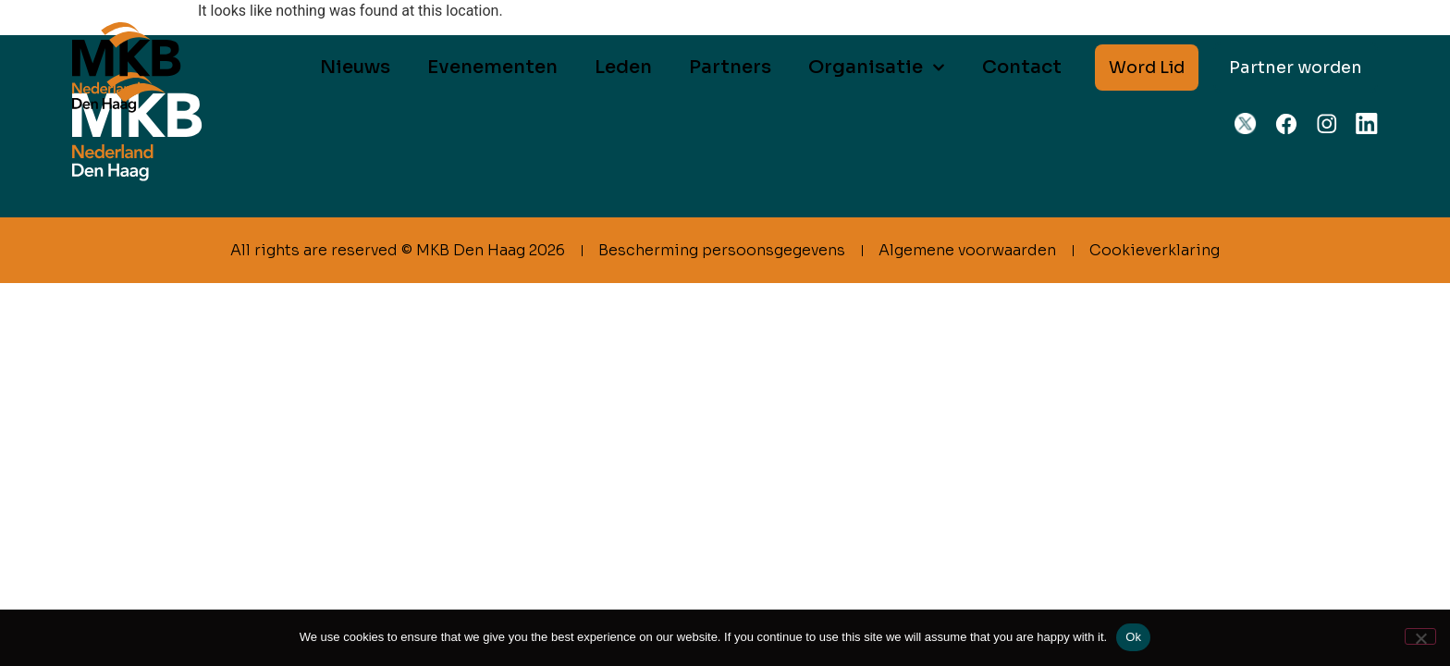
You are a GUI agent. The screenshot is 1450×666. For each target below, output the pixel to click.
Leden (623, 67)
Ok (1133, 637)
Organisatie (876, 67)
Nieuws (355, 67)
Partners (730, 67)
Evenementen (492, 67)
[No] (1420, 636)
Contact (1022, 67)
